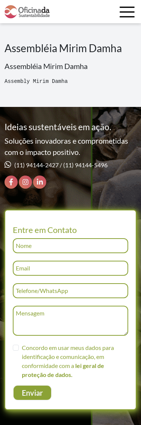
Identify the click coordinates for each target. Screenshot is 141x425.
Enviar (32, 392)
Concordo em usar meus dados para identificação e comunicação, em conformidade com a (68, 361)
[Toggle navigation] (127, 12)
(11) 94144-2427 (36, 164)
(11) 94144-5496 (85, 164)
